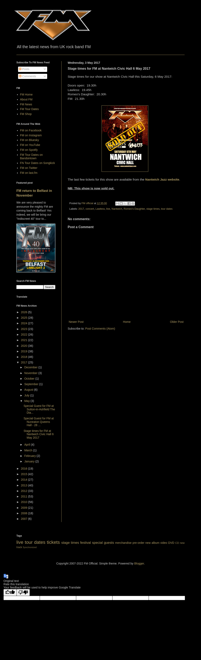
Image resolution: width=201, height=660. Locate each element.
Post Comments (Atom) (100, 328)
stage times (153, 208)
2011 (24, 496)
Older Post (177, 321)
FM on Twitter (29, 168)
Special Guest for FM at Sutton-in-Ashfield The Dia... (39, 409)
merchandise (123, 542)
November (31, 373)
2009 (24, 507)
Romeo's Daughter (134, 208)
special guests (103, 543)
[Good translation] (10, 592)
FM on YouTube (30, 145)
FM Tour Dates (29, 109)
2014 (24, 479)
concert (90, 208)
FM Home (26, 94)
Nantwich (117, 208)
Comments (27, 76)
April (27, 444)
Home (126, 321)
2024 (24, 323)
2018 (24, 356)
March (28, 450)
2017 (81, 208)
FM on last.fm (29, 172)
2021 (24, 340)
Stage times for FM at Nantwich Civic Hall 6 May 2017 (39, 434)
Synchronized (30, 547)
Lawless (100, 208)
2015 (24, 474)
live (108, 208)
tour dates (166, 208)
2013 (24, 485)
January (29, 461)
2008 (24, 513)
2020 (24, 345)
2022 (24, 334)
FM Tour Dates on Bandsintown (31, 156)
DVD (171, 542)
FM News (26, 104)
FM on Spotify (29, 149)
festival (85, 543)
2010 (24, 502)
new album (152, 542)
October (29, 378)
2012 (24, 491)
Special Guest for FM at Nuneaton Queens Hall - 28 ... (39, 422)
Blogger (139, 563)
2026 (24, 312)
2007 (24, 518)
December (31, 367)
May (27, 401)
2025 (24, 317)
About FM (26, 99)
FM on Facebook (31, 130)
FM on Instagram (31, 135)
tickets (53, 542)
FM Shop (26, 114)
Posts (24, 69)
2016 (24, 468)
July (27, 395)
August (29, 389)
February (30, 455)
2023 (24, 329)
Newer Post (76, 321)
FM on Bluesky (29, 140)
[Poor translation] (23, 592)
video (163, 542)
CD (177, 543)
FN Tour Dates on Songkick (37, 163)
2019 (24, 351)
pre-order (138, 542)
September (31, 384)
